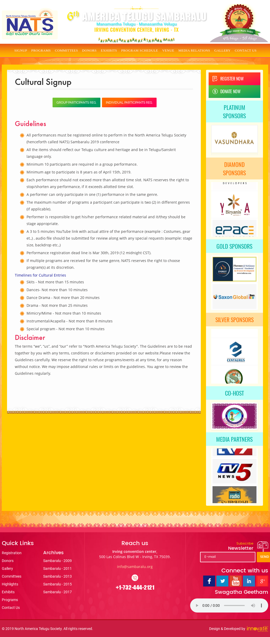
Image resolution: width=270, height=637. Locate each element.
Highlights (10, 584)
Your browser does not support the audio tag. (229, 605)
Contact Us (245, 50)
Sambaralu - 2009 (57, 561)
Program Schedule (139, 50)
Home (7, 50)
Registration (12, 553)
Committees (66, 50)
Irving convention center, (135, 554)
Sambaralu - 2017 (57, 592)
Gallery (222, 50)
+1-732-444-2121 (135, 587)
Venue (168, 50)
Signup (20, 50)
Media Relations (194, 50)
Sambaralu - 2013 (57, 576)
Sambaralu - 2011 (57, 568)
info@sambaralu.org (135, 566)
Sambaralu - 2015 (57, 584)
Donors (89, 50)
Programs (41, 50)
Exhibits (109, 50)
